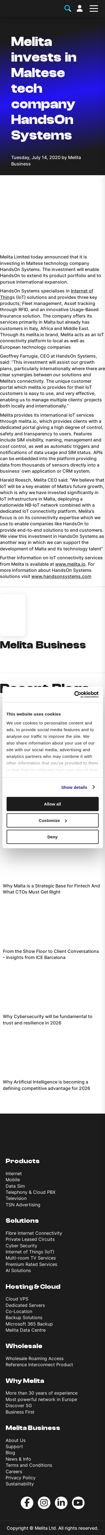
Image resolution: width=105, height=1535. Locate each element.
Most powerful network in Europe (41, 1399)
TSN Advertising (23, 1204)
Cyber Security (21, 1245)
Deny (52, 836)
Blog (10, 1452)
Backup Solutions (24, 1317)
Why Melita (25, 1381)
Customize (53, 820)
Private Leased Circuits (30, 1239)
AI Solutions (18, 1270)
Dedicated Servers (25, 1305)
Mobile (13, 1179)
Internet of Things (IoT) (30, 1252)
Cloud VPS (17, 1299)
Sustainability (20, 1484)
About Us (15, 1440)
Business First (20, 1412)
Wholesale (24, 1346)
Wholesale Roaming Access (35, 1358)
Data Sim (15, 1186)
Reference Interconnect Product (39, 1364)
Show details (74, 787)
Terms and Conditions (29, 1465)
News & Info (18, 1459)
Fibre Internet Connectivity (34, 1233)
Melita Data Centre (26, 1330)
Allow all (52, 804)
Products (23, 1161)
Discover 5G (19, 1405)
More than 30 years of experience (42, 1393)
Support (14, 1446)
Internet (14, 1173)
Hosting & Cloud (33, 1286)
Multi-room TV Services (31, 1258)
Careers (14, 1471)
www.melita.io (70, 564)
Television (16, 1198)
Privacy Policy (21, 1477)
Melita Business (33, 1428)
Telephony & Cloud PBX (30, 1192)
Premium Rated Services (31, 1264)
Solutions (22, 1220)
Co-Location (19, 1311)
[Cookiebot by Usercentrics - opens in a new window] (75, 694)
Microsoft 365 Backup (29, 1324)
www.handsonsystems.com (61, 576)
